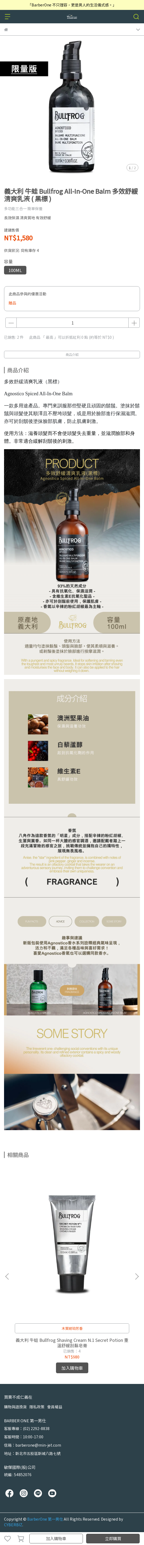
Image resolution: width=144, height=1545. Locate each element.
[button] (137, 1276)
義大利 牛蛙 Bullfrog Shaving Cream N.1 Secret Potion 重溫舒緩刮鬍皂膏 (72, 1342)
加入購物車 (56, 1538)
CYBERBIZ (13, 1524)
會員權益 (54, 1406)
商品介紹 (72, 354)
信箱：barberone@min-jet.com (32, 1445)
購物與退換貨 (15, 1406)
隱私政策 (36, 1406)
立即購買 (113, 1538)
